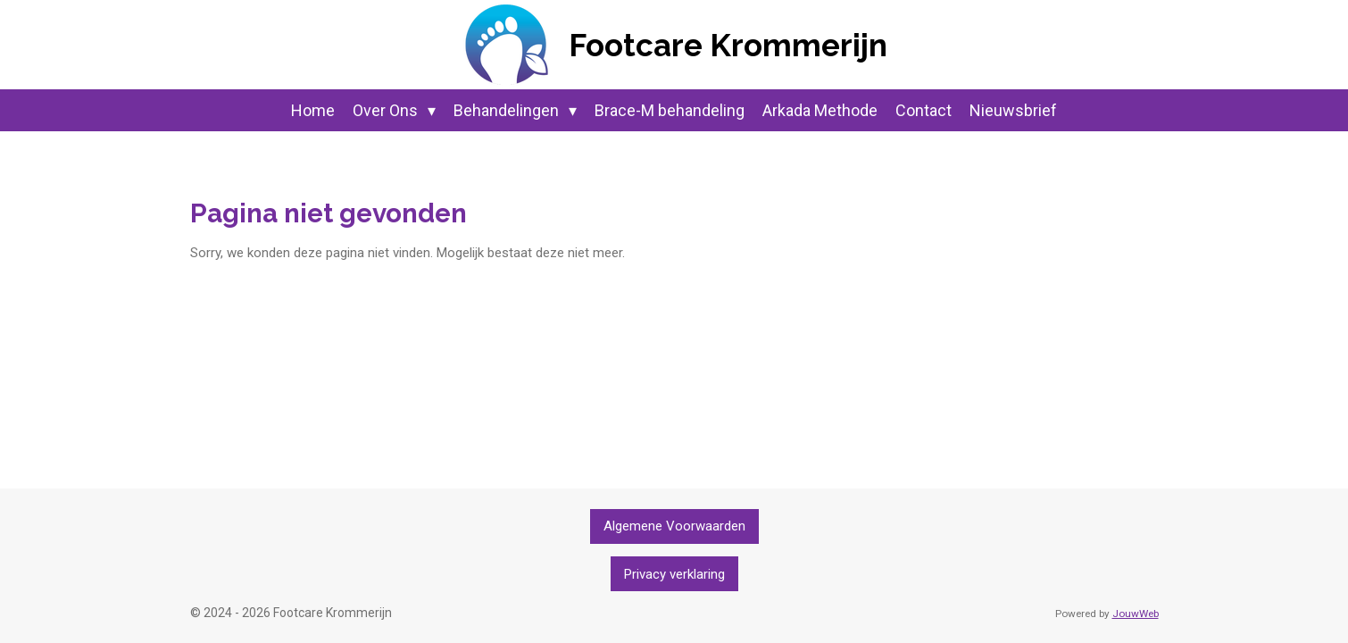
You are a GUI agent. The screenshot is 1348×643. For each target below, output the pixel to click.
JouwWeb (1135, 613)
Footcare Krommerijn (728, 45)
